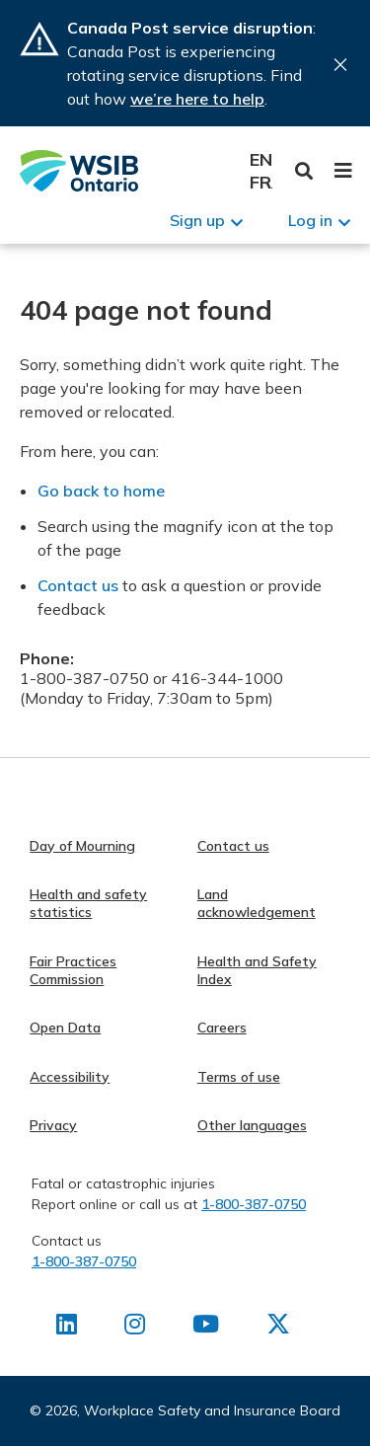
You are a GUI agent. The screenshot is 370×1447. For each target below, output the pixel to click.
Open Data (65, 1027)
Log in (310, 220)
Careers (222, 1027)
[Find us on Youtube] (205, 1327)
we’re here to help (197, 99)
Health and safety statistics (88, 903)
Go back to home (101, 490)
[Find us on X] (278, 1327)
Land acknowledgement (256, 903)
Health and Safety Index (257, 970)
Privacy (53, 1125)
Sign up (197, 220)
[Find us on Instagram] (134, 1327)
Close (340, 65)
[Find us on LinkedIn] (66, 1327)
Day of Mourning (82, 846)
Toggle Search (304, 171)
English (261, 159)
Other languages (252, 1125)
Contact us (77, 585)
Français (261, 182)
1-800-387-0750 (253, 1204)
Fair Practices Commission (73, 970)
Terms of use (238, 1077)
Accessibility (70, 1077)
